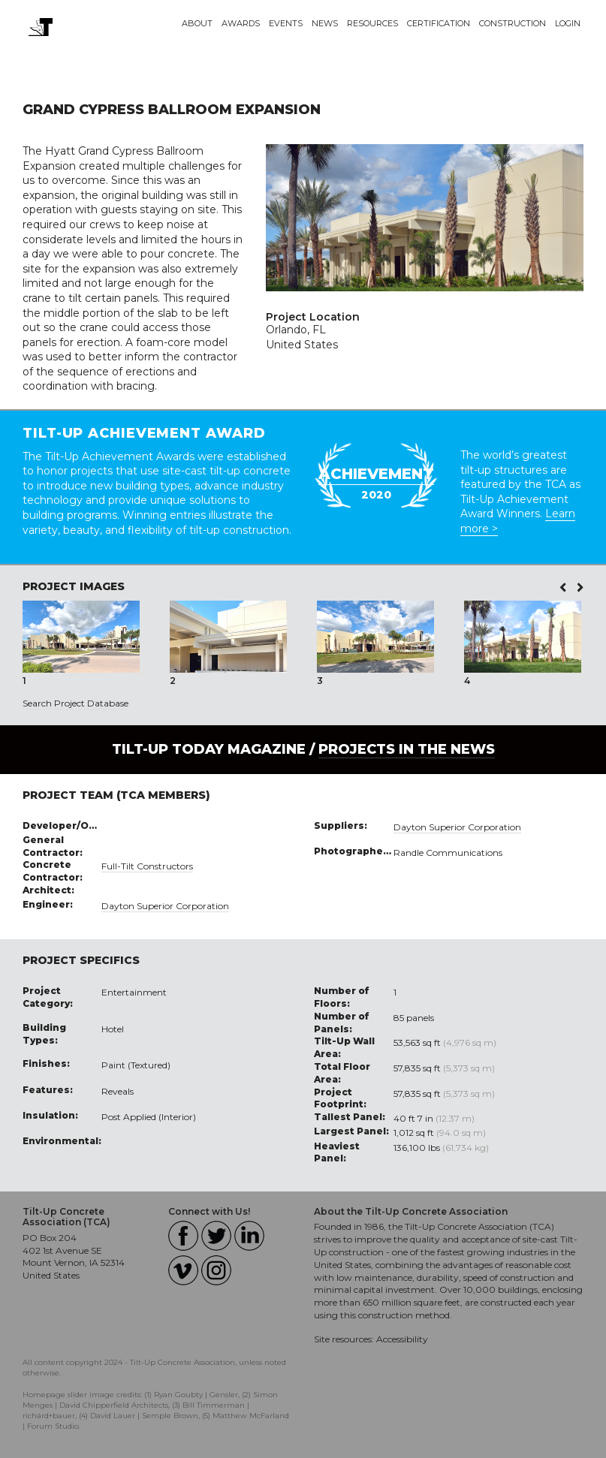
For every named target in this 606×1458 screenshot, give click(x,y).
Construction (512, 23)
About (197, 23)
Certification (438, 23)
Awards (241, 23)
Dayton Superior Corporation (165, 905)
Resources (372, 23)
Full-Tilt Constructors (147, 866)
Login (567, 23)
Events (286, 23)
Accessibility (402, 1339)
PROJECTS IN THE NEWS (406, 749)
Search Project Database (75, 703)
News (325, 23)
